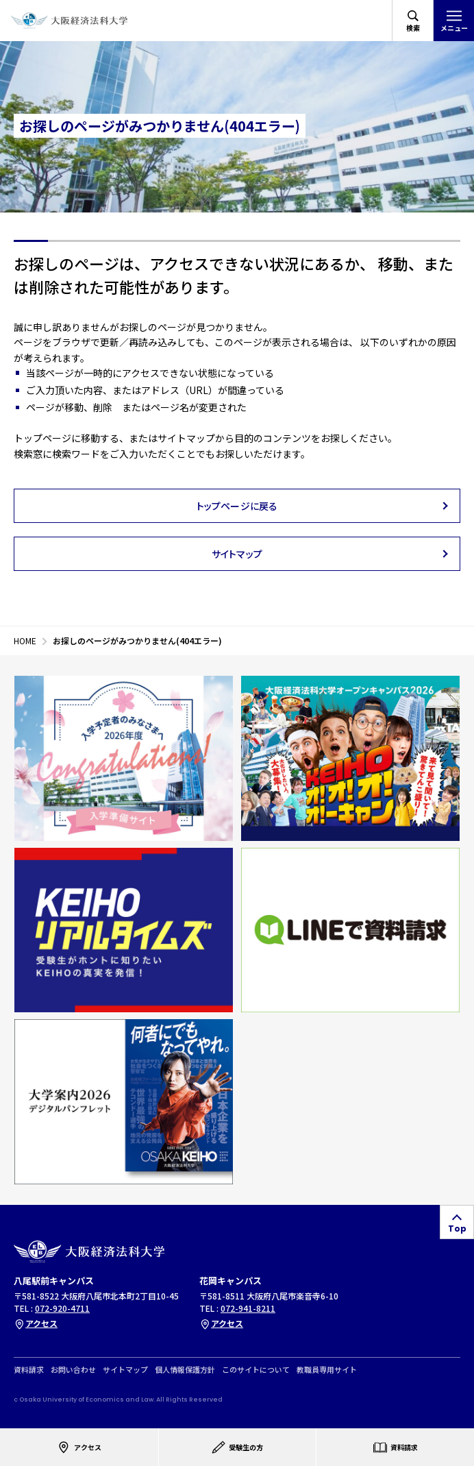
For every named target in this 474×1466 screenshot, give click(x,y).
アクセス (36, 1323)
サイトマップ (125, 1369)
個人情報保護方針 (185, 1369)
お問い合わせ (73, 1369)
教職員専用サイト (327, 1369)
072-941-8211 (248, 1308)
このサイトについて (256, 1369)
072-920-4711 (62, 1308)
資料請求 (29, 1369)
